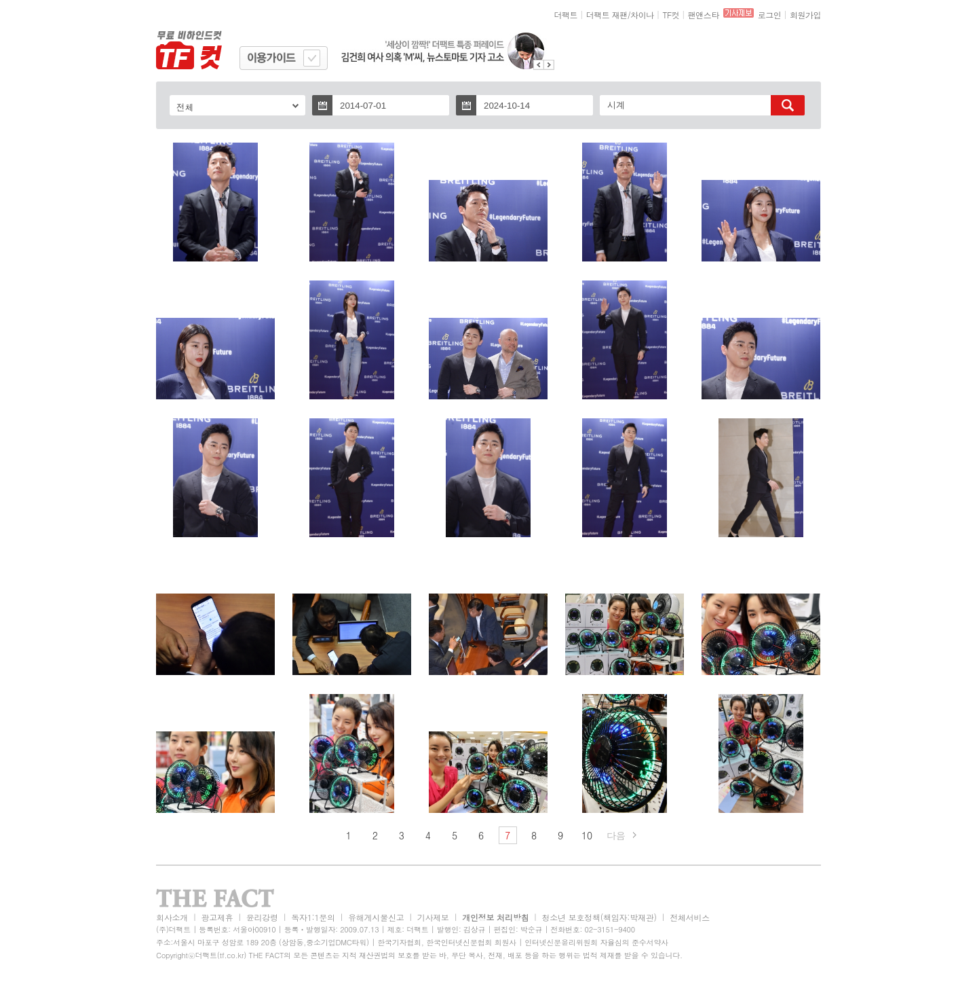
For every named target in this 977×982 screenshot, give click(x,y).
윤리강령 (262, 917)
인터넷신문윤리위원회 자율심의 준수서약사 (596, 942)
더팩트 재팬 (607, 14)
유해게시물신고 (376, 917)
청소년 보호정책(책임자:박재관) (599, 917)
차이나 (642, 14)
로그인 (770, 14)
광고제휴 (217, 917)
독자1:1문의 (313, 917)
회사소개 (172, 917)
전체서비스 (690, 917)
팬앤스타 (703, 14)
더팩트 (566, 14)
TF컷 (670, 14)
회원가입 (805, 14)
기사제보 (433, 917)
